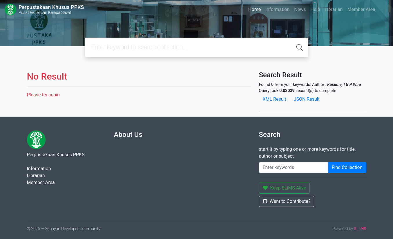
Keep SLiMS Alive (284, 188)
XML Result (274, 99)
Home (254, 9)
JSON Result (307, 99)
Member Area (361, 9)
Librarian (334, 9)
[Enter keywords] (293, 167)
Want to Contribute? (287, 201)
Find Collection (347, 167)
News (300, 9)
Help (315, 9)
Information (277, 9)
